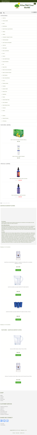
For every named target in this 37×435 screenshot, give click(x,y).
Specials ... (3, 115)
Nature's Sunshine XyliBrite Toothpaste (18, 156)
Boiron (3, 23)
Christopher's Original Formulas (6, 37)
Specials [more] (5, 163)
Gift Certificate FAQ (3, 411)
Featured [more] (5, 124)
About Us (2, 409)
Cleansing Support (4, 39)
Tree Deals (2, 423)
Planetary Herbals (4, 83)
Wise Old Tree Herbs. (17, 430)
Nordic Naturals (4, 75)
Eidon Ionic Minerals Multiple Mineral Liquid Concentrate (18, 178)
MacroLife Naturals (4, 61)
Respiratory (3, 94)
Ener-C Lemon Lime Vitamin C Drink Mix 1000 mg (18, 139)
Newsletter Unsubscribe (4, 414)
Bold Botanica (4, 26)
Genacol (3, 56)
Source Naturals (4, 102)
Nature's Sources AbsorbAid (6, 69)
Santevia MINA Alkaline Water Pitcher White (18, 348)
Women (3, 110)
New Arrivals (2, 399)
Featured (1, 396)
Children (3, 34)
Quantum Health (4, 88)
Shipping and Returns (4, 406)
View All (1, 400)
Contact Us (2, 407)
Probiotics (3, 86)
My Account (2, 410)
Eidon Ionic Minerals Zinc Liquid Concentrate (18, 195)
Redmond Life (4, 91)
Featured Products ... (5, 118)
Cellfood (3, 31)
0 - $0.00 (34, 12)
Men (2, 64)
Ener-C (3, 53)
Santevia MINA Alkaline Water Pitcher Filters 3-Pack (18, 311)
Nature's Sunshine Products (6, 72)
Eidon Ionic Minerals (5, 50)
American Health (4, 20)
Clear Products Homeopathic (6, 42)
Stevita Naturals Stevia (5, 105)
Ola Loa (3, 80)
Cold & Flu (3, 45)
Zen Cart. (25, 430)
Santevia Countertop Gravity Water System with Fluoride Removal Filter (18, 376)
